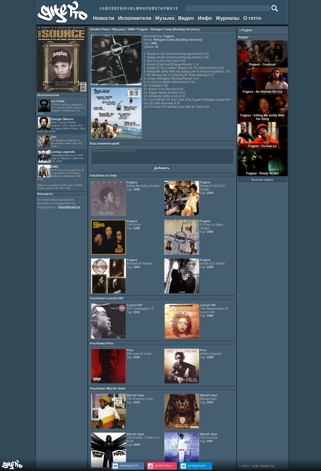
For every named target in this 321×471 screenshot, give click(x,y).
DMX (61, 177)
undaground (192, 465)
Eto (60, 141)
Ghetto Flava (100, 29)
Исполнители (134, 18)
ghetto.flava (159, 465)
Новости (103, 18)
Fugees (247, 30)
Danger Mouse (61, 125)
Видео (186, 18)
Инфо (205, 18)
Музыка (164, 18)
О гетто (252, 18)
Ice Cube (62, 107)
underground (125, 465)
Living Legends (61, 156)
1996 (131, 29)
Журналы (227, 18)
